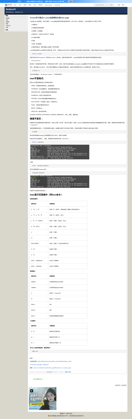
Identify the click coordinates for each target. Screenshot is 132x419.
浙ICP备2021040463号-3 (76, 416)
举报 (69, 372)
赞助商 (40, 5)
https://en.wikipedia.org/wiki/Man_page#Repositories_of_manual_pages (52, 367)
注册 (118, 5)
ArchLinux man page (40, 364)
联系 (7, 23)
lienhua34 (11, 9)
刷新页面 (117, 385)
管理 (7, 27)
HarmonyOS (48, 5)
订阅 (7, 25)
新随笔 (7, 22)
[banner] (7, 5)
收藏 (66, 372)
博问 (30, 5)
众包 (20, 5)
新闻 (25, 5)
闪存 (34, 5)
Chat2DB (57, 5)
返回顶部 (123, 385)
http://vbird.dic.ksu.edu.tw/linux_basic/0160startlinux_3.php (54, 361)
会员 (15, 5)
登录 (123, 5)
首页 (7, 20)
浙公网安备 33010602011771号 (58, 416)
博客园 (7, 18)
